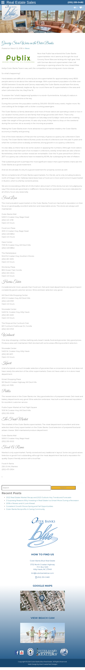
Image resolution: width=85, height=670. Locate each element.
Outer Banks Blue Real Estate (11, 12)
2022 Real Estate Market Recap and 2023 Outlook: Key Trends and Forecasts (38, 497)
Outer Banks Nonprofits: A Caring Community (25, 509)
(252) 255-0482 (42, 577)
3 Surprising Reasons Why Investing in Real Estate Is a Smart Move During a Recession (42, 500)
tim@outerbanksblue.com (42, 573)
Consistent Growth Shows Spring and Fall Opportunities (29, 506)
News (27, 48)
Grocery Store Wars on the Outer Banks (28, 43)
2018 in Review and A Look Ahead (20, 503)
